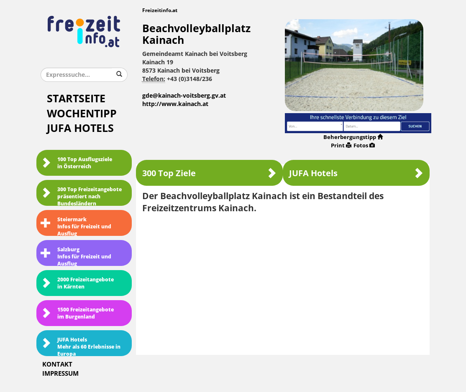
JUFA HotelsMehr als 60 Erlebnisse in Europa (80, 346)
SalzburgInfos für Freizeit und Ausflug (76, 256)
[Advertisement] (283, 281)
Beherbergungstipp (353, 137)
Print (341, 145)
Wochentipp (82, 114)
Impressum (60, 373)
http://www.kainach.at (175, 104)
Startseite (76, 99)
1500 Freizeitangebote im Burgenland (77, 313)
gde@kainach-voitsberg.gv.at (184, 95)
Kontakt (57, 364)
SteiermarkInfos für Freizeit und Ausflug (76, 226)
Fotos (364, 145)
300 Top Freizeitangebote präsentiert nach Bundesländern (81, 196)
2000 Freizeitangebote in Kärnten (77, 283)
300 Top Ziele (209, 173)
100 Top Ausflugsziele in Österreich (76, 163)
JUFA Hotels (80, 128)
